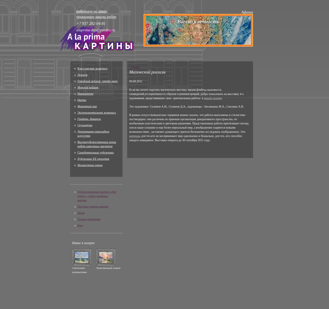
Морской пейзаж (88, 87)
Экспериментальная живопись (96, 112)
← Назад (134, 67)
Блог (80, 225)
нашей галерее (213, 98)
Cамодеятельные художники (95, 152)
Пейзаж (82, 74)
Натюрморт (85, 93)
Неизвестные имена (89, 165)
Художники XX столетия (93, 158)
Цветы (81, 100)
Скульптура (84, 125)
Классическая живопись (92, 68)
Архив (81, 212)
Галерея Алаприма (88, 219)
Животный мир (87, 106)
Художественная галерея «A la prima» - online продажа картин (96, 196)
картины (135, 136)
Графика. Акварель (89, 119)
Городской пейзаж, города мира (97, 81)
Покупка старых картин (92, 206)
